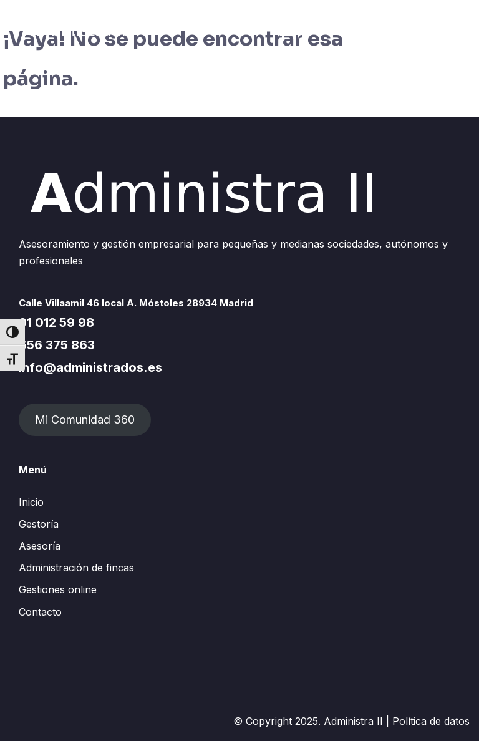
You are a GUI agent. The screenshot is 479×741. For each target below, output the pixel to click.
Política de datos (431, 721)
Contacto (40, 612)
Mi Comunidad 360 (85, 419)
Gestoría (39, 524)
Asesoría (39, 546)
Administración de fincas (76, 567)
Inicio (31, 502)
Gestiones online (58, 589)
